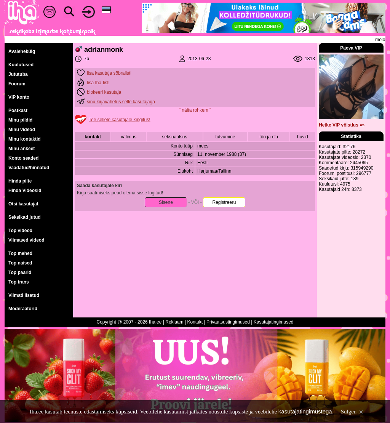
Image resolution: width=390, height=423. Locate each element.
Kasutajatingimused (274, 322)
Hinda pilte (20, 181)
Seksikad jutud (24, 217)
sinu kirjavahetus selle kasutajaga (121, 101)
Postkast (17, 110)
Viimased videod (26, 240)
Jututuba (18, 74)
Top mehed (20, 253)
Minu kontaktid (24, 139)
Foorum (17, 84)
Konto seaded (23, 158)
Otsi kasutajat (23, 204)
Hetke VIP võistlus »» (342, 125)
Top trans (18, 282)
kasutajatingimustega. (306, 411)
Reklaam (174, 322)
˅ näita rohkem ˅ (195, 110)
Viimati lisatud (23, 295)
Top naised (20, 263)
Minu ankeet (21, 148)
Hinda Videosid (24, 190)
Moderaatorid (22, 308)
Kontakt (195, 322)
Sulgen (351, 412)
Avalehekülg (21, 51)
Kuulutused (21, 64)
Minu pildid (20, 120)
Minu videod (21, 129)
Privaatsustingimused (228, 322)
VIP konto (18, 97)
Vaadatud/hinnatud (28, 167)
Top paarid (19, 272)
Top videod (20, 230)
